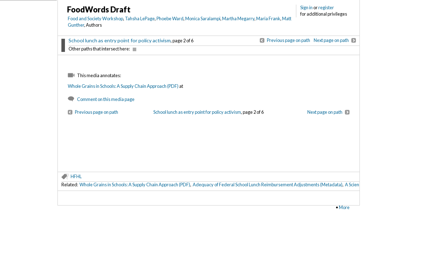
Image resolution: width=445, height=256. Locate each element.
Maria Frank (268, 18)
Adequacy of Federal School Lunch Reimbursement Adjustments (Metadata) (267, 184)
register (326, 7)
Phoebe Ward (169, 18)
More (344, 207)
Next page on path (331, 40)
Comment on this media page (105, 99)
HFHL (76, 176)
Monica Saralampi (202, 18)
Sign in (306, 7)
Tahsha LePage (140, 18)
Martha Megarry (238, 18)
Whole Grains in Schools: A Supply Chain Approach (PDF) (123, 86)
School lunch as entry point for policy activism (119, 40)
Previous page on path (288, 40)
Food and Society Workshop (95, 18)
